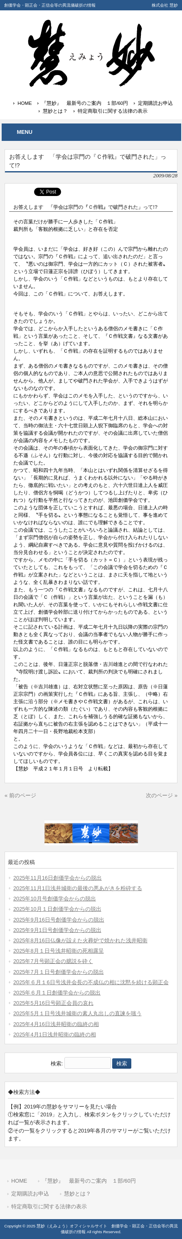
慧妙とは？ (55, 111)
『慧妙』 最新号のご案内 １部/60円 (85, 103)
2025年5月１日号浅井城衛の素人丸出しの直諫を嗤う (77, 1013)
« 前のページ (20, 795)
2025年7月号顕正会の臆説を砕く (53, 961)
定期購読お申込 (155, 103)
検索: (57, 1063)
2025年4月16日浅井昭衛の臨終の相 (56, 1024)
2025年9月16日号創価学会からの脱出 (58, 920)
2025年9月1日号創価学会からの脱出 (57, 930)
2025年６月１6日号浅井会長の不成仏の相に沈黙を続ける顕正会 (91, 982)
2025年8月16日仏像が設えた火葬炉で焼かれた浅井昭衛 (80, 940)
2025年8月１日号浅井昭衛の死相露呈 (58, 951)
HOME (24, 103)
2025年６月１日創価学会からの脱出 (57, 993)
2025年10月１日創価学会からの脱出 (57, 909)
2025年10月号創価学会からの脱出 (54, 898)
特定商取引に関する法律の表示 (113, 111)
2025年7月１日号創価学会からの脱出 (58, 972)
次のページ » (161, 795)
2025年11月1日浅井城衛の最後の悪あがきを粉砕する (77, 888)
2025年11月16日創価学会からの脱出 (57, 878)
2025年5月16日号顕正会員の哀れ (53, 1003)
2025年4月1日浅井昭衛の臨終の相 (54, 1034)
